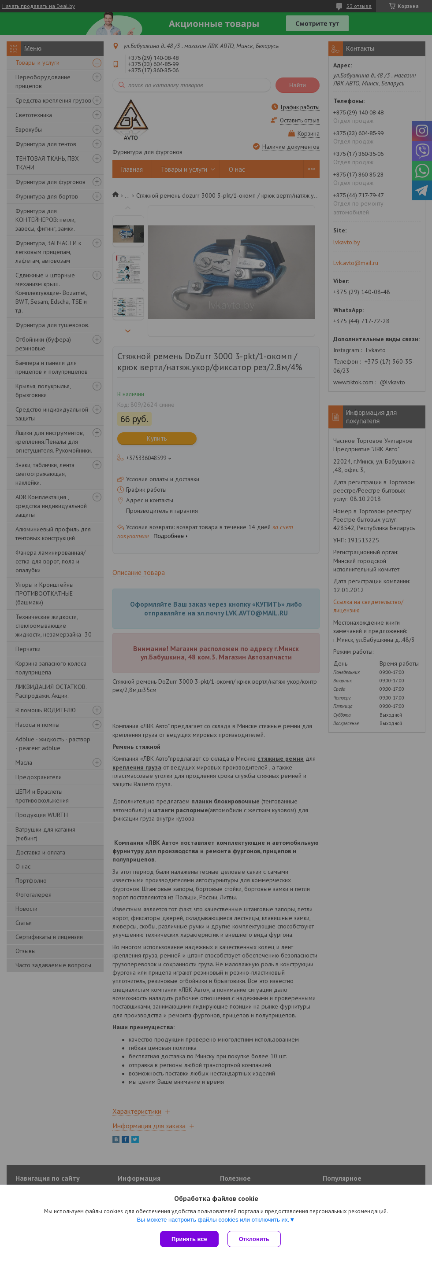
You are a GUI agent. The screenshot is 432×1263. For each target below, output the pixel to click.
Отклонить (254, 1239)
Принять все (189, 1239)
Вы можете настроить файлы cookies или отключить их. (213, 1219)
